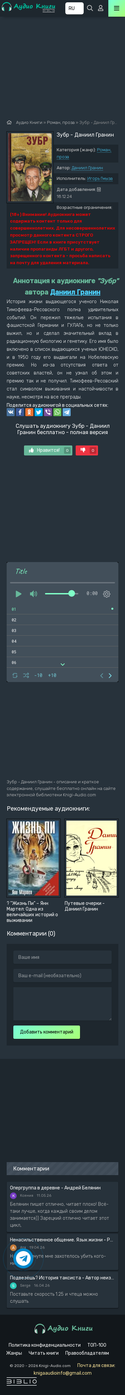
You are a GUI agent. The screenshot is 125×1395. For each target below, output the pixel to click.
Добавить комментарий (46, 1032)
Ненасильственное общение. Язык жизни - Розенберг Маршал (62, 1240)
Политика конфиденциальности (45, 1345)
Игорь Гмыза (100, 178)
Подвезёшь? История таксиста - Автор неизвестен (62, 1278)
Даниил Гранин (87, 167)
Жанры (14, 1353)
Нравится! (50, 450)
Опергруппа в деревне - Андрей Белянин (55, 1188)
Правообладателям (87, 1353)
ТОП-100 (96, 1345)
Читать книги (44, 1353)
